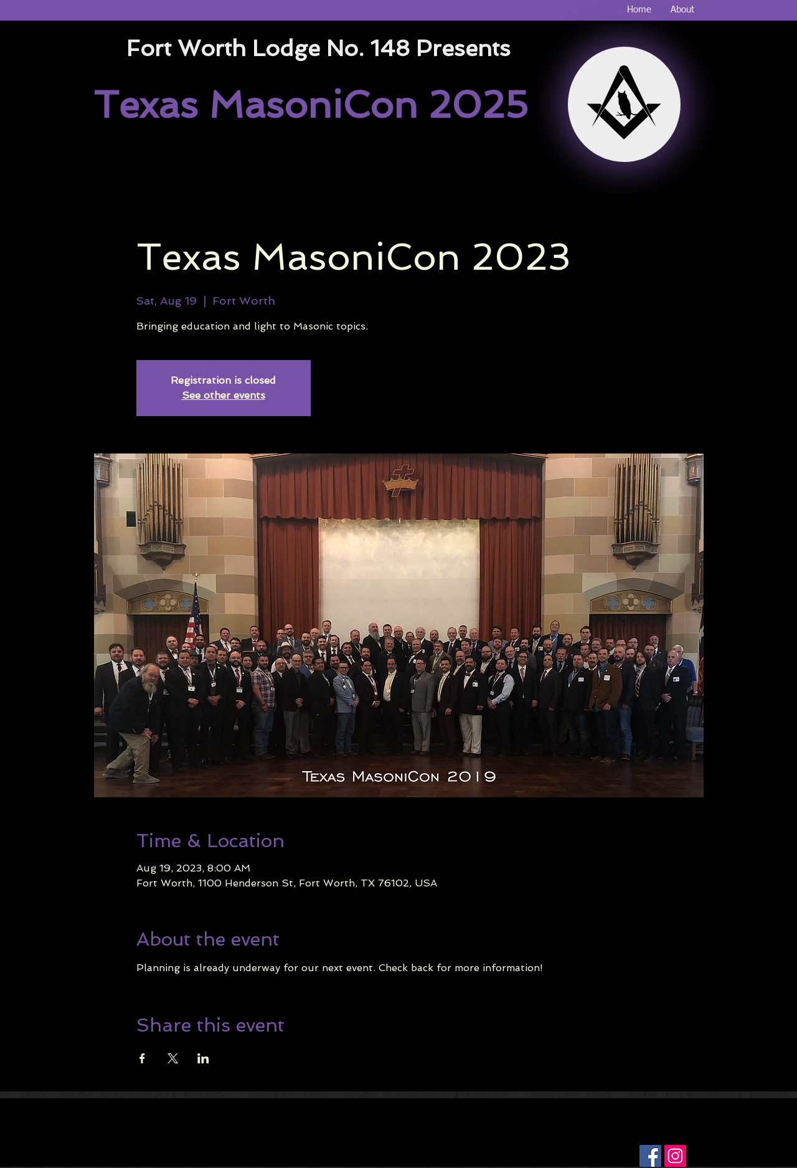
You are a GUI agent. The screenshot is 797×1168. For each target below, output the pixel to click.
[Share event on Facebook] (142, 1058)
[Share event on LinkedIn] (203, 1058)
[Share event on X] (173, 1058)
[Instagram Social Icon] (675, 1156)
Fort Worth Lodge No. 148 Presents (318, 48)
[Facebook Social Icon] (650, 1156)
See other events (223, 395)
